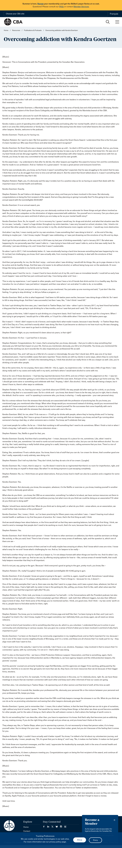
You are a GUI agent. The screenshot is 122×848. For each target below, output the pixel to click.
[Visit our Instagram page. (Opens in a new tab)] (62, 826)
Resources (16, 30)
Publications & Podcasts (33, 30)
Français (114, 14)
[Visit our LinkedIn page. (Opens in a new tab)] (49, 826)
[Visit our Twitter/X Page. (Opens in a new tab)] (53, 826)
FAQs (61, 6)
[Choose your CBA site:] (56, 13)
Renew (40, 4)
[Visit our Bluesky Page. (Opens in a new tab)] (58, 826)
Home (6, 30)
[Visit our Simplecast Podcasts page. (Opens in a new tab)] (65, 826)
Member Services (81, 6)
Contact (26, 831)
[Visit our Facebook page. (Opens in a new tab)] (45, 826)
